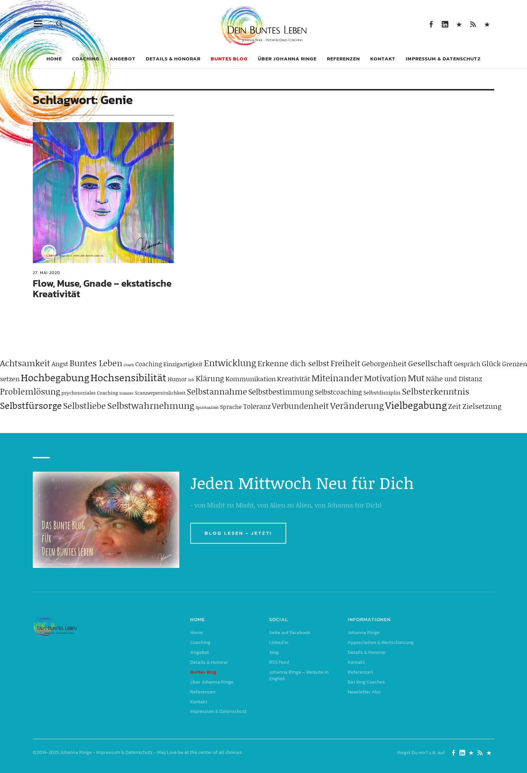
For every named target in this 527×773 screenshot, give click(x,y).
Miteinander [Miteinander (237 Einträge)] (337, 378)
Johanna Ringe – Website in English (487, 24)
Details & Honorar (173, 58)
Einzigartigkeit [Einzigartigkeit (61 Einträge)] (183, 364)
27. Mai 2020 (46, 273)
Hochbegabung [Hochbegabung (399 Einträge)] (55, 377)
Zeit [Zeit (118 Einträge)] (454, 406)
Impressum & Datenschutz (443, 58)
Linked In (445, 24)
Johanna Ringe (364, 632)
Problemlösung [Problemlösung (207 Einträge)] (30, 391)
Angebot (123, 58)
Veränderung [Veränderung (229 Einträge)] (357, 405)
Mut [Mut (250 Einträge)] (416, 378)
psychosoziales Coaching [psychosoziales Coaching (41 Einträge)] (89, 392)
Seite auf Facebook (431, 24)
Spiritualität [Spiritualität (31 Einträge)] (207, 407)
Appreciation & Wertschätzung (381, 642)
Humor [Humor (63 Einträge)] (177, 379)
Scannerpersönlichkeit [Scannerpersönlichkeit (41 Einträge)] (160, 392)
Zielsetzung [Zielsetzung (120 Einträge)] (481, 406)
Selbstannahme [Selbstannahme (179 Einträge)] (217, 391)
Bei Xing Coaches (366, 682)
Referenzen (343, 58)
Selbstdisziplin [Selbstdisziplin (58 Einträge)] (382, 392)
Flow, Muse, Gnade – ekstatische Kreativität (102, 288)
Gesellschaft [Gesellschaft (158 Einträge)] (430, 363)
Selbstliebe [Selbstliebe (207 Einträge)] (84, 406)
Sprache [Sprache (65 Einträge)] (231, 406)
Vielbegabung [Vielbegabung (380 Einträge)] (416, 405)
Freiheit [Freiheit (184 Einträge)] (345, 363)
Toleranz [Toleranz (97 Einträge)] (257, 406)
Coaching (85, 58)
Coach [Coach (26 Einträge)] (129, 365)
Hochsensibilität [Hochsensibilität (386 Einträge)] (128, 377)
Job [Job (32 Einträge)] (191, 380)
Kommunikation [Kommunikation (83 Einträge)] (250, 378)
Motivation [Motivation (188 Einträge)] (385, 378)
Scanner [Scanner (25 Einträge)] (126, 393)
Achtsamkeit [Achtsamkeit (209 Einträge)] (25, 363)
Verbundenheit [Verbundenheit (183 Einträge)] (300, 405)
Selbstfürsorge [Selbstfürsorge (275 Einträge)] (31, 405)
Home (54, 58)
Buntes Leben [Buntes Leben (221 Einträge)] (96, 363)
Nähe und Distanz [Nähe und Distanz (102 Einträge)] (454, 378)
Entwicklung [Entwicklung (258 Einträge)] (230, 363)
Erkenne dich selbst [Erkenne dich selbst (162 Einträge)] (293, 363)
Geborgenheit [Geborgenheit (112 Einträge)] (384, 363)
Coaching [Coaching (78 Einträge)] (148, 363)
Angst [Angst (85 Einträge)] (60, 363)
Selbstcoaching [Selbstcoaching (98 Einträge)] (338, 392)
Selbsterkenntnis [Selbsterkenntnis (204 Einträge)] (435, 391)
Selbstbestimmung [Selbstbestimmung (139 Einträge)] (281, 391)
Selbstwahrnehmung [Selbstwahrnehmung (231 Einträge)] (150, 405)
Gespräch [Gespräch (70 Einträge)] (467, 363)
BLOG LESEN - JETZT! (238, 533)
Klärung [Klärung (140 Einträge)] (210, 378)
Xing (459, 24)
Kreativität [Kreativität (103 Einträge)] (293, 378)
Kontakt (383, 58)
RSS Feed (473, 24)
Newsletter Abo (364, 692)
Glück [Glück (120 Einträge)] (491, 363)
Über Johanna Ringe (287, 58)
